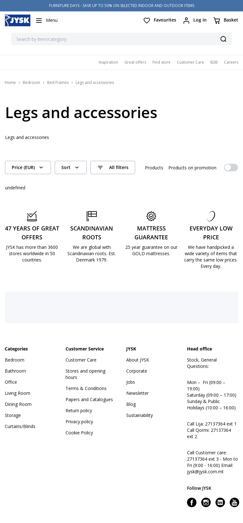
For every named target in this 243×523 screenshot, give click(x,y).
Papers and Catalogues (89, 399)
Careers (231, 62)
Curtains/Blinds (20, 426)
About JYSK (137, 360)
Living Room (17, 393)
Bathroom (15, 371)
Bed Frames (58, 82)
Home (10, 82)
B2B (214, 62)
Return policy (78, 410)
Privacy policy (79, 422)
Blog (131, 404)
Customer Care (190, 62)
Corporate (136, 371)
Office (11, 382)
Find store (162, 62)
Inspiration (108, 62)
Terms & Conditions (86, 388)
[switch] (231, 167)
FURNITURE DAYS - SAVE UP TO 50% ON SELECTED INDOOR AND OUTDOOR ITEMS (121, 5)
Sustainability (139, 415)
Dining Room (18, 404)
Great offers (135, 62)
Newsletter (137, 393)
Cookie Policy (79, 433)
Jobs (130, 382)
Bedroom (31, 82)
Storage (13, 415)
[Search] (223, 39)
